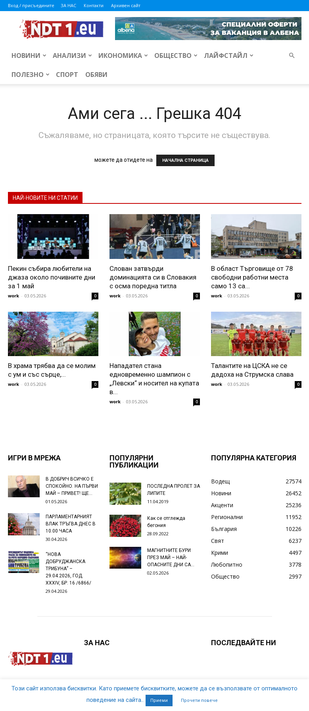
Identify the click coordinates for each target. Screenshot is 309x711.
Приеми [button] (159, 700)
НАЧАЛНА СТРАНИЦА (185, 160)
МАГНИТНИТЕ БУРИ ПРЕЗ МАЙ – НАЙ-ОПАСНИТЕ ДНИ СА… (170, 557)
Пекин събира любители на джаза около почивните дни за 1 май (51, 277)
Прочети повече (199, 700)
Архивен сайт (125, 5)
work (13, 296)
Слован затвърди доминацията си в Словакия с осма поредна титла (152, 277)
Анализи (72, 55)
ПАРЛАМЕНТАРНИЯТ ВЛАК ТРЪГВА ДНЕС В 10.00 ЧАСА (71, 524)
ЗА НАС (68, 5)
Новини (29, 55)
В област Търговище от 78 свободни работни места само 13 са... (252, 277)
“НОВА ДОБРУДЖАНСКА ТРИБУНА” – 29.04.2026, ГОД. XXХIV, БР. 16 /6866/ (68, 569)
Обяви (96, 74)
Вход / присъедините (31, 5)
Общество (176, 55)
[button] (291, 55)
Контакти (94, 5)
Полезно (31, 74)
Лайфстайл (228, 55)
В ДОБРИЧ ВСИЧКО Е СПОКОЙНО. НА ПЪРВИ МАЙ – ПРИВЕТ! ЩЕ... (72, 486)
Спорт (67, 74)
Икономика (123, 55)
